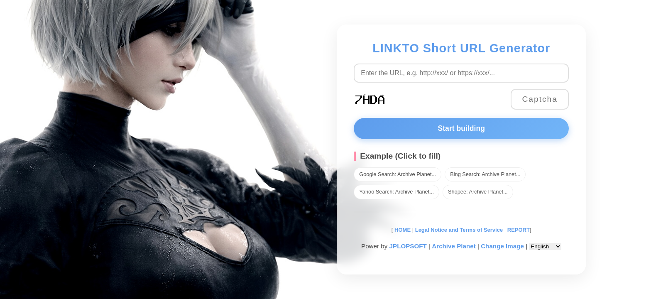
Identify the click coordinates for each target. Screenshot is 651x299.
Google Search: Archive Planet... (397, 174)
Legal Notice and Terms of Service (459, 230)
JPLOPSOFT (408, 246)
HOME (402, 230)
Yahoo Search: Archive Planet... (396, 192)
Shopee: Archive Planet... (478, 192)
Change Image (502, 246)
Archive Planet (454, 246)
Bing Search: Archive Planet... (485, 174)
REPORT (518, 230)
